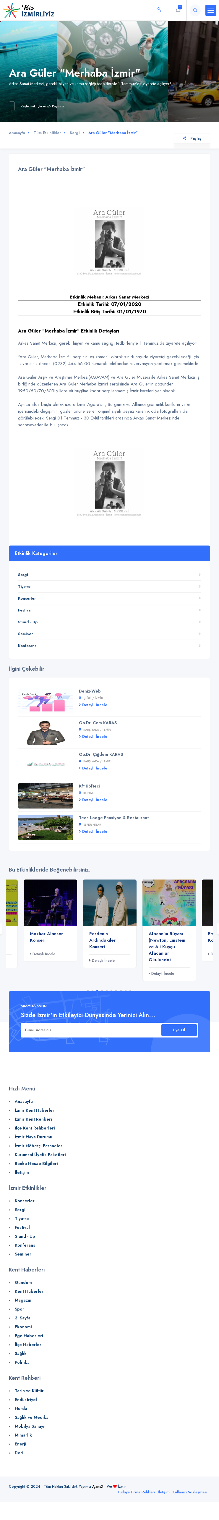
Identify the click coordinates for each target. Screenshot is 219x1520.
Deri (19, 1453)
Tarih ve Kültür (29, 1391)
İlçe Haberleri (29, 1345)
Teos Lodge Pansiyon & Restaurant (114, 818)
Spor (19, 1309)
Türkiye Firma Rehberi (136, 1492)
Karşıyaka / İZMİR (95, 729)
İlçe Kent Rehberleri (35, 1128)
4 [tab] (102, 991)
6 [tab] (111, 991)
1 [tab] (88, 991)
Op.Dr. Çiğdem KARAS (101, 754)
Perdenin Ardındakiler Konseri (102, 940)
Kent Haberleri (30, 1291)
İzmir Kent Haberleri (35, 1110)
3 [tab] (97, 991)
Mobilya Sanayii (30, 1426)
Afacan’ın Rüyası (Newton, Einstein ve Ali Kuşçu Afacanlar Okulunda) (167, 946)
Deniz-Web (90, 691)
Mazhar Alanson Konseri (47, 936)
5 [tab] (107, 991)
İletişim (22, 1172)
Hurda (21, 1408)
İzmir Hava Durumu (33, 1137)
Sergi (75, 132)
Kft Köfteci (89, 786)
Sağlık (21, 1353)
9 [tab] (125, 991)
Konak (86, 793)
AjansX (97, 1486)
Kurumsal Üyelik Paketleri (40, 1155)
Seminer (25, 634)
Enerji (20, 1444)
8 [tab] (121, 991)
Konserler (27, 598)
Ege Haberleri (29, 1336)
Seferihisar (90, 824)
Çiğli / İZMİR (91, 698)
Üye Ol (179, 1030)
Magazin (23, 1300)
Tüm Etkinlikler (47, 132)
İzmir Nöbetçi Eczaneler (38, 1146)
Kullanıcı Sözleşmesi (190, 1492)
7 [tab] (116, 991)
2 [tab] (92, 991)
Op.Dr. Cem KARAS (98, 723)
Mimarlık (23, 1435)
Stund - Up (28, 622)
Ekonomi (23, 1327)
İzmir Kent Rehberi (33, 1119)
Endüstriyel (26, 1400)
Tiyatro (24, 586)
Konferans (27, 645)
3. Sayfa (22, 1318)
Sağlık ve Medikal (32, 1417)
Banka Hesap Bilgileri (36, 1163)
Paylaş (192, 138)
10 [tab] (130, 991)
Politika (22, 1362)
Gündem (23, 1282)
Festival (25, 610)
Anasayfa (17, 132)
